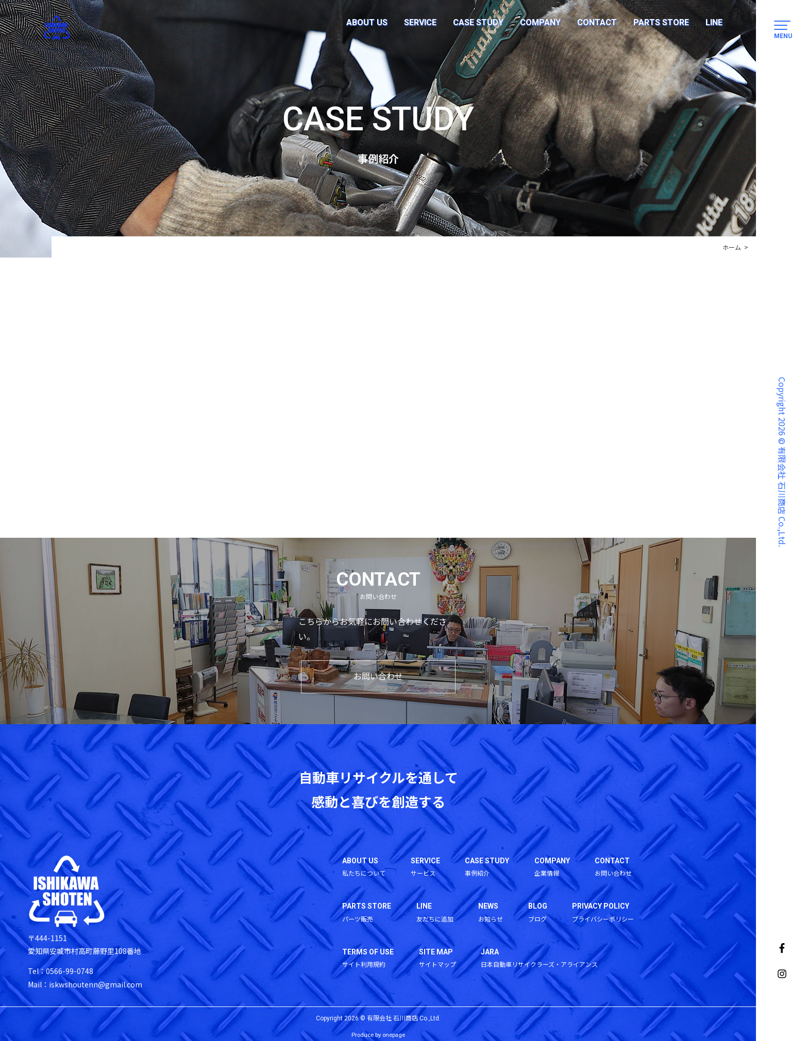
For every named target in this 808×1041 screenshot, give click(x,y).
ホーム (731, 247)
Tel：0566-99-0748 (60, 971)
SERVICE (420, 22)
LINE (713, 22)
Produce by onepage (378, 1035)
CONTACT (597, 22)
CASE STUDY (478, 22)
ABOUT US (367, 22)
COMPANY (540, 22)
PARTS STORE (661, 22)
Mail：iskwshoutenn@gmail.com (85, 984)
